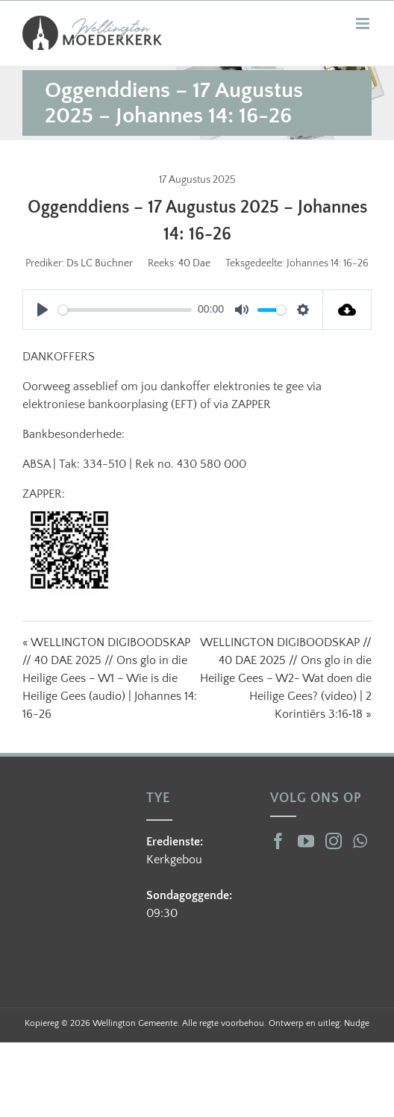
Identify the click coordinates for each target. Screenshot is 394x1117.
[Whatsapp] (360, 841)
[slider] (125, 310)
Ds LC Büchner (99, 263)
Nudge (356, 1023)
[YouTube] (306, 841)
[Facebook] (278, 841)
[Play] (42, 310)
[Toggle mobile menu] (364, 23)
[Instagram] (333, 841)
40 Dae (194, 263)
